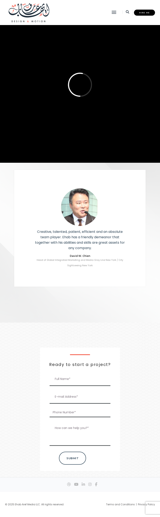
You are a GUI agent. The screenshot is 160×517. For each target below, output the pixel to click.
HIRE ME (144, 12)
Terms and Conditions (120, 504)
